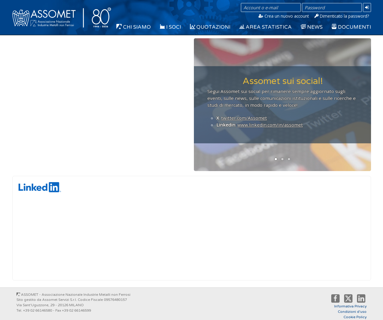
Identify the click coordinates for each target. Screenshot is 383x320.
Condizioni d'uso (352, 312)
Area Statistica (265, 27)
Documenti (351, 27)
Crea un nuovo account (284, 16)
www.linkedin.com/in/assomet (270, 124)
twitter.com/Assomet (244, 118)
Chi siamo (133, 27)
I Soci (170, 27)
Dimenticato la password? (341, 16)
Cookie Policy (355, 317)
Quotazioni (210, 27)
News (312, 27)
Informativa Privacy (350, 306)
